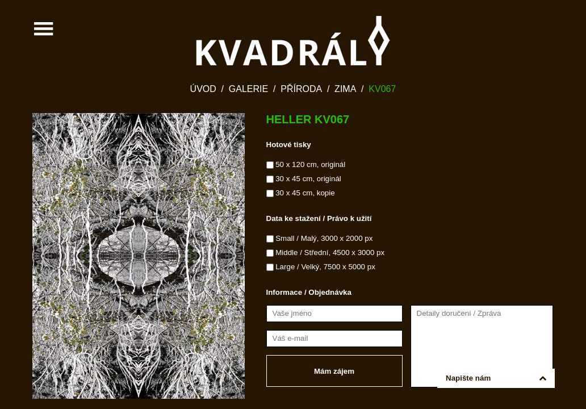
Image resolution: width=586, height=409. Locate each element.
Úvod (203, 89)
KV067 (382, 89)
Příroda (301, 89)
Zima (345, 89)
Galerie (248, 89)
